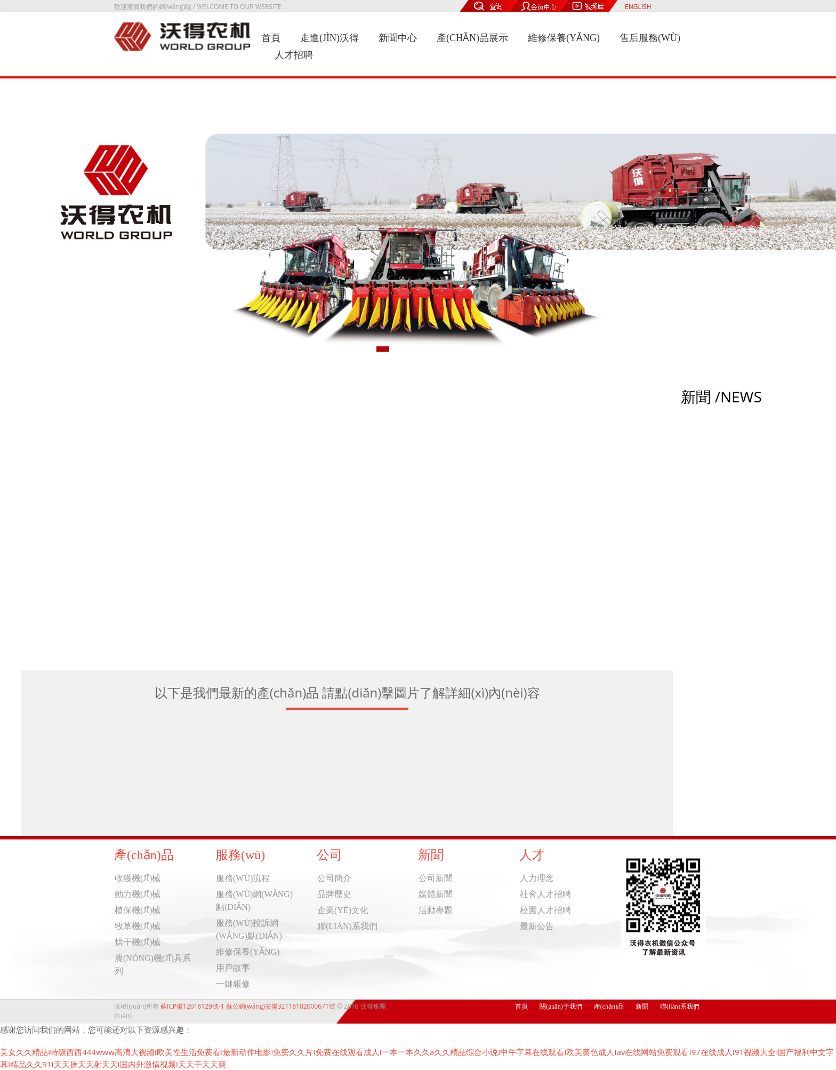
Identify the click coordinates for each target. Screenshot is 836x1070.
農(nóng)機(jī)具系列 (153, 965)
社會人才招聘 (545, 894)
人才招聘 (294, 55)
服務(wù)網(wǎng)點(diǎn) (254, 901)
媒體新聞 (436, 894)
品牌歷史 (334, 894)
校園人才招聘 (545, 910)
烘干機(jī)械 (137, 942)
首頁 (270, 38)
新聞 (642, 1006)
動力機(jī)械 (137, 894)
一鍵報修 (233, 983)
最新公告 (537, 926)
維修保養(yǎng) (564, 38)
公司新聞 (436, 878)
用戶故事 (233, 967)
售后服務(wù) (650, 38)
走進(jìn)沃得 (329, 38)
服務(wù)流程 (243, 878)
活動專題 (436, 910)
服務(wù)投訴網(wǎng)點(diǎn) (249, 929)
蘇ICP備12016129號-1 (192, 1006)
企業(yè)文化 (342, 910)
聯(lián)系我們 (347, 926)
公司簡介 (334, 878)
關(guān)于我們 (561, 1006)
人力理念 (537, 878)
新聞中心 (398, 38)
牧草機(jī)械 (137, 926)
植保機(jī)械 (137, 910)
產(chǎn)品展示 (472, 38)
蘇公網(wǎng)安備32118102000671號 (280, 1006)
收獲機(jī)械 (137, 878)
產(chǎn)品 (609, 1006)
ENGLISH (638, 6)
